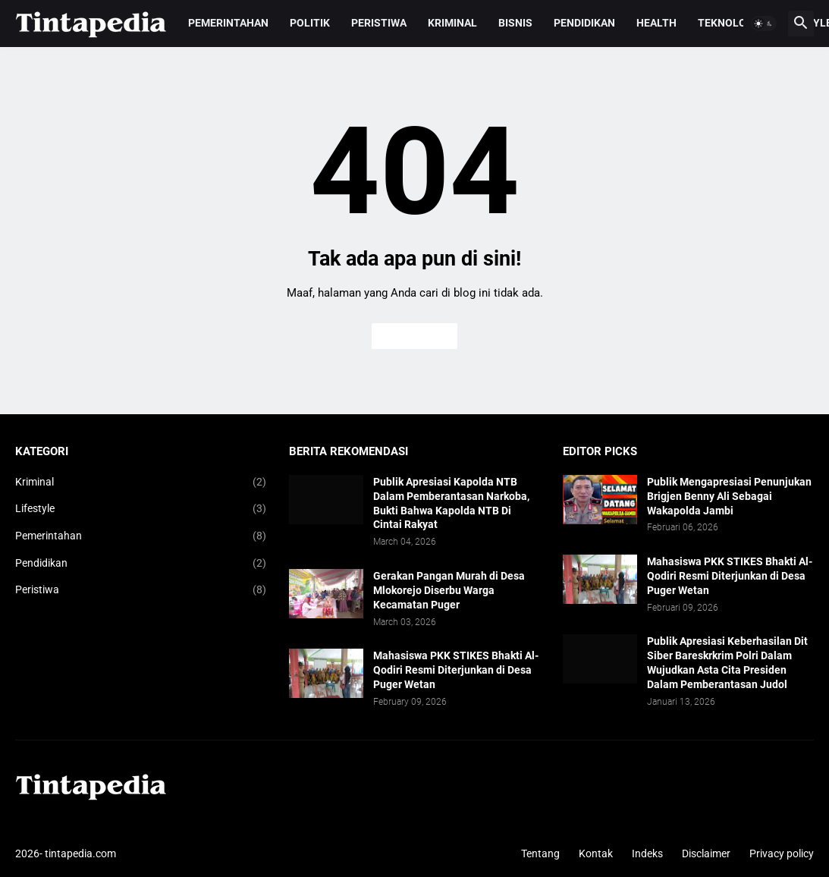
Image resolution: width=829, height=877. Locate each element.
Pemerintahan (228, 23)
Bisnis (515, 23)
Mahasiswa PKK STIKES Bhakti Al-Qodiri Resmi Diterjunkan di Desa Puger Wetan (456, 669)
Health (656, 23)
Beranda (414, 336)
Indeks (647, 853)
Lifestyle (140, 509)
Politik (310, 23)
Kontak (596, 853)
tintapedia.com (80, 853)
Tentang (540, 853)
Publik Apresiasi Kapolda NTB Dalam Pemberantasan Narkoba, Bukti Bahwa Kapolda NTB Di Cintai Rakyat (451, 503)
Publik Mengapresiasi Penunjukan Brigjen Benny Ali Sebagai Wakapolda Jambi (729, 496)
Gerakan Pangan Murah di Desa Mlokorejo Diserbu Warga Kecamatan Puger (449, 590)
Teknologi (727, 23)
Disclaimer (706, 853)
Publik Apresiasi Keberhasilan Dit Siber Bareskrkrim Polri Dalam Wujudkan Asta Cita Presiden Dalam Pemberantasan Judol (727, 662)
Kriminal (452, 23)
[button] (764, 23)
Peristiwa (379, 23)
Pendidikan (584, 23)
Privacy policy (781, 853)
